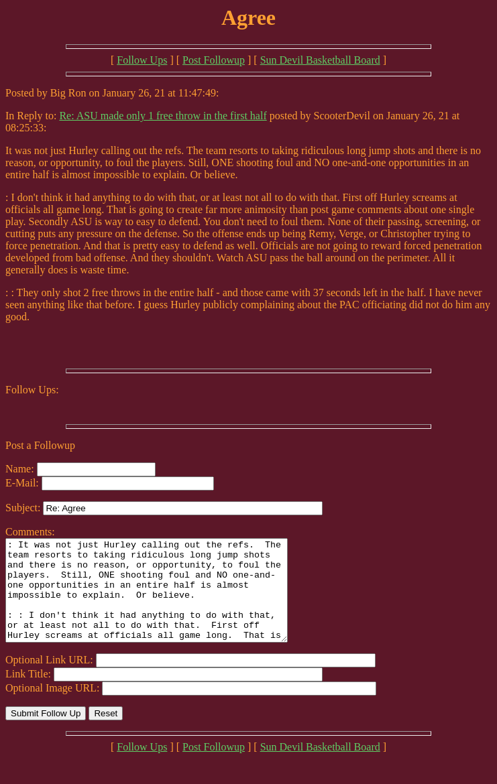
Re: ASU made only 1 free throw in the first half (162, 115)
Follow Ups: (32, 389)
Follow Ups (142, 60)
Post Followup (213, 60)
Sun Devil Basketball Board (320, 60)
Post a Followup (40, 445)
